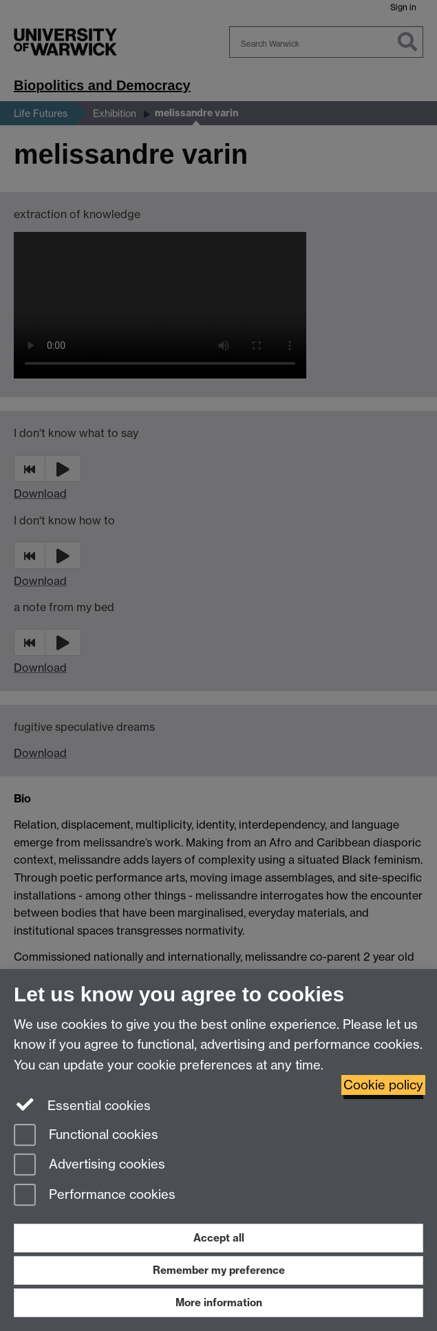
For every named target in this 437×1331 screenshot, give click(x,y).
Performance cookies (94, 1195)
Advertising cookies (89, 1165)
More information (218, 1302)
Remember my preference (219, 1270)
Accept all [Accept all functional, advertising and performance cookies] (218, 1237)
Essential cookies (82, 1105)
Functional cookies (86, 1136)
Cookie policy (383, 1085)
